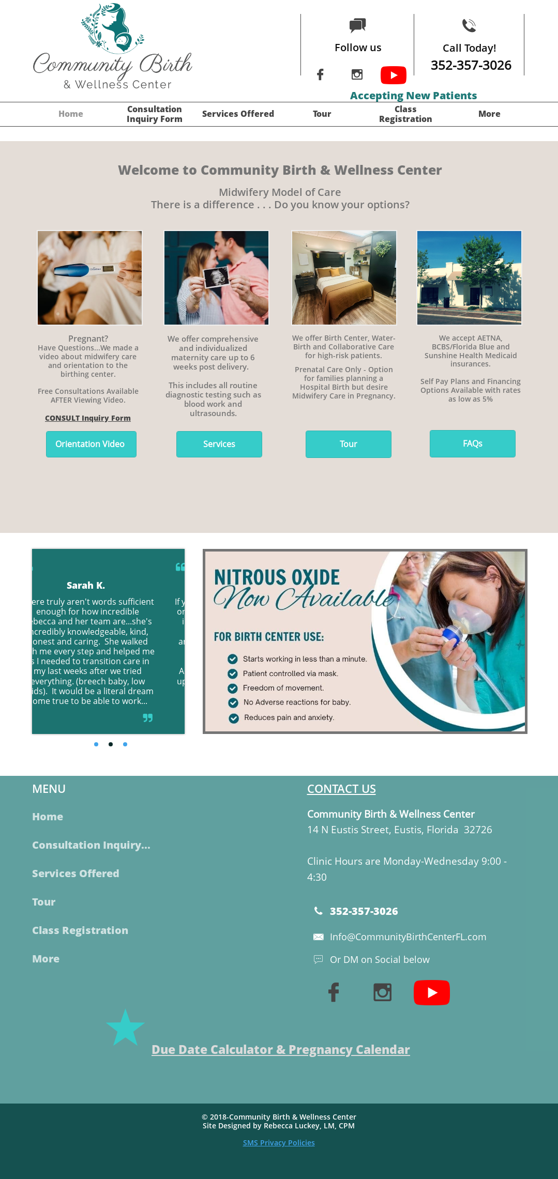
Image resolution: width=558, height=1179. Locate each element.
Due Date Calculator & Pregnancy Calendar (281, 1049)
